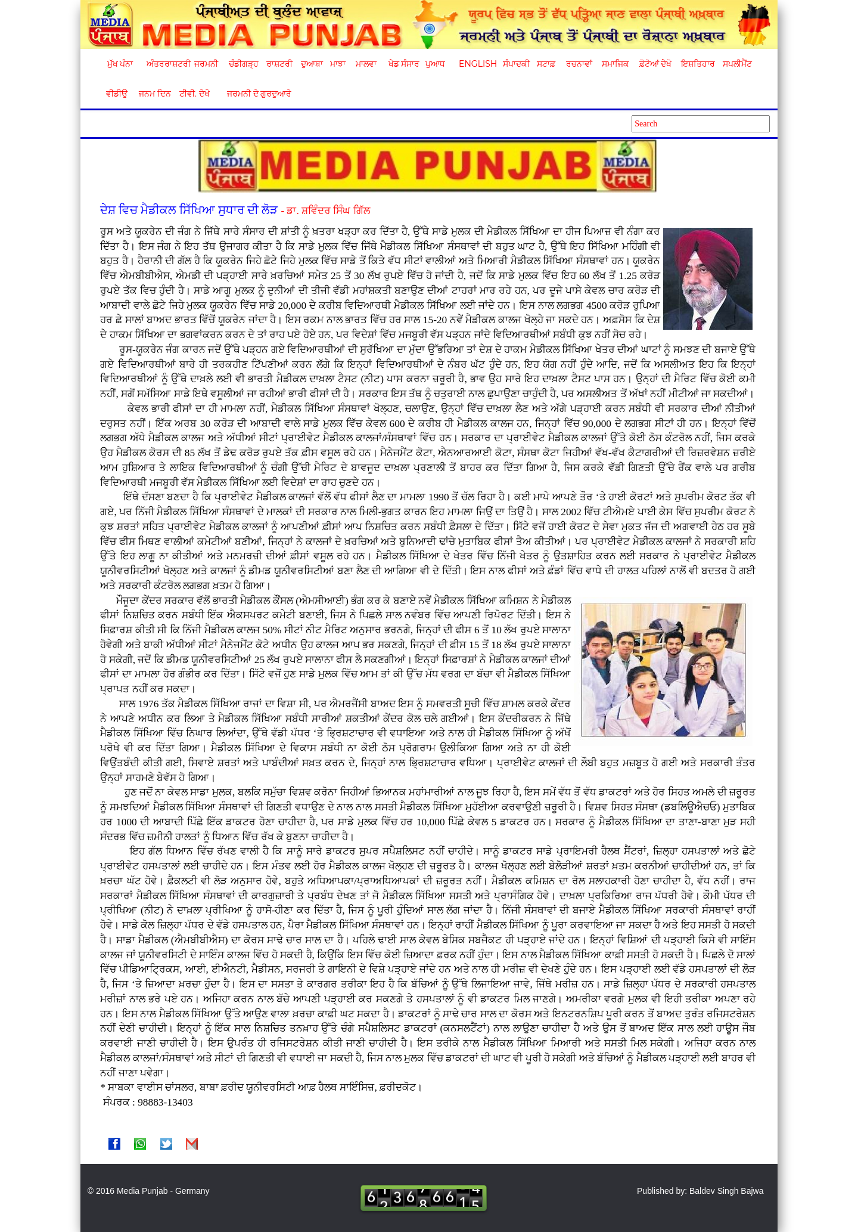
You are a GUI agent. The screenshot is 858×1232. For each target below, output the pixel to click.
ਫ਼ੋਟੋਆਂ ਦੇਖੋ (654, 63)
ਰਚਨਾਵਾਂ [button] (579, 63)
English (476, 63)
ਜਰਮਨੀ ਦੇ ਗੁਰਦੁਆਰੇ (254, 93)
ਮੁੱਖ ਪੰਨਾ (120, 63)
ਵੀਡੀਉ (117, 93)
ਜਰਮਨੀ (206, 63)
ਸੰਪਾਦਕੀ (516, 63)
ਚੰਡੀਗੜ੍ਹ (243, 63)
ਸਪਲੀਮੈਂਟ (737, 63)
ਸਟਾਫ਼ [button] (546, 63)
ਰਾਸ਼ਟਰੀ (279, 63)
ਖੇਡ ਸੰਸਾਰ (403, 63)
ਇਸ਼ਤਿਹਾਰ (697, 63)
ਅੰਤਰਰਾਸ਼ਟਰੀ (166, 63)
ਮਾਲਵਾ (366, 63)
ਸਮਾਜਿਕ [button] (615, 63)
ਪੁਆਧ (435, 63)
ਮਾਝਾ (338, 63)
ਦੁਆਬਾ (312, 63)
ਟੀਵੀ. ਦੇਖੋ (194, 93)
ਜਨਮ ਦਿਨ (154, 93)
